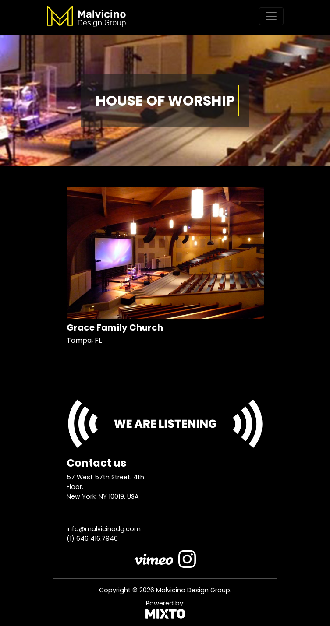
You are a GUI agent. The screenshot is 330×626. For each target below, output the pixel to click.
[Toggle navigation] (271, 16)
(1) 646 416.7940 (92, 538)
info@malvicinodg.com (104, 528)
